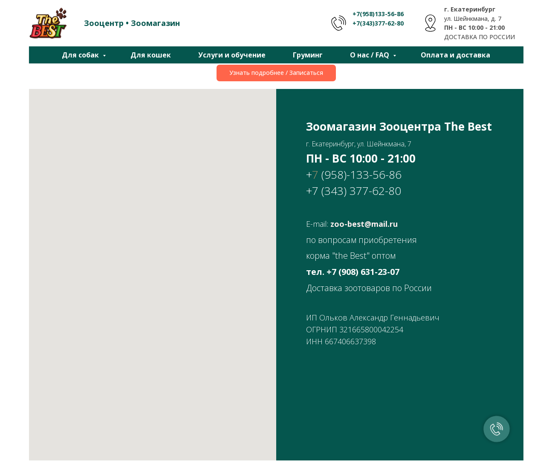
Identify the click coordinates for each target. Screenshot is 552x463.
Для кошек (150, 55)
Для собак (81, 55)
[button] (276, 73)
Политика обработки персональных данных (458, 453)
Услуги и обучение (232, 55)
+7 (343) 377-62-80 (353, 190)
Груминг (308, 55)
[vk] (276, 397)
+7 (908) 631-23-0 (361, 271)
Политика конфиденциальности (475, 445)
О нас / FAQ (370, 55)
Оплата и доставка (455, 55)
